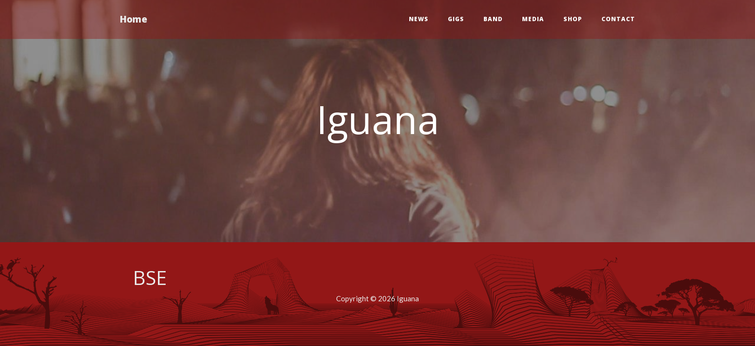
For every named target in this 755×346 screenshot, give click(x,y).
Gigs (456, 19)
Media (533, 19)
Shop (572, 19)
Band (493, 19)
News (419, 19)
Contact (618, 19)
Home (133, 19)
